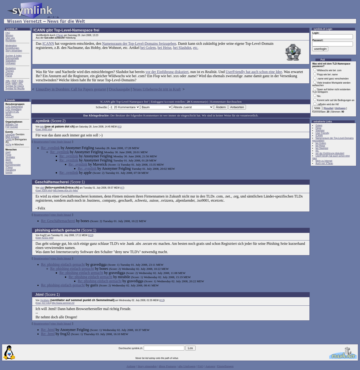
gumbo (9, 162)
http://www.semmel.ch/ (62, 303)
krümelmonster (13, 165)
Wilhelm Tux (12, 124)
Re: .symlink (50, 148)
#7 (122, 187)
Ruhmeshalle (12, 58)
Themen (10, 71)
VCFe (8, 144)
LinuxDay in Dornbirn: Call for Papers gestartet (71, 89)
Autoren (210, 366)
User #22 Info (43, 303)
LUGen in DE (12, 111)
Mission (9, 35)
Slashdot (319, 130)
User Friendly (322, 133)
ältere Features (167, 366)
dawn (8, 159)
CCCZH (10, 117)
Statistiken (11, 60)
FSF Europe (12, 127)
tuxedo (9, 172)
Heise (318, 128)
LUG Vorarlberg (13, 109)
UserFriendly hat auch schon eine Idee (254, 72)
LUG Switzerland (14, 106)
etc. (195, 48)
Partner (9, 73)
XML (8, 81)
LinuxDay (10, 134)
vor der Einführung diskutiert (167, 72)
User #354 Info (43, 190)
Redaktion (11, 68)
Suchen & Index (14, 55)
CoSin (9, 139)
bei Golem (148, 48)
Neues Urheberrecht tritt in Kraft (156, 89)
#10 (91, 235)
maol (8, 152)
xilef (42, 187)
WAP (14, 83)
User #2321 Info (44, 238)
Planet (9, 76)
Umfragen (11, 63)
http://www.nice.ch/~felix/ (65, 190)
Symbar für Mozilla (15, 88)
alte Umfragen (187, 366)
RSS (21, 81)
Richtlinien (11, 40)
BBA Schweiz (12, 137)
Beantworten (41, 141)
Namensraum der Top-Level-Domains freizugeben (139, 43)
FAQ (8, 33)
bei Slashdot (182, 48)
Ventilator (10, 157)
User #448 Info (43, 129)
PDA (8, 83)
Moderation (11, 45)
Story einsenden (14, 50)
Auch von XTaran (324, 163)
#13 (162, 300)
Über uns (10, 38)
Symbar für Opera (15, 86)
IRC (21, 83)
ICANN (48, 43)
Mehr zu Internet (323, 161)
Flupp (8, 154)
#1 (119, 126)
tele (42, 126)
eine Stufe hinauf (61, 141)
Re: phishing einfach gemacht (63, 264)
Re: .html (48, 330)
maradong (11, 170)
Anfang (131, 366)
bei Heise (164, 48)
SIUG (8, 114)
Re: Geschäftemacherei (58, 221)
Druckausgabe (119, 89)
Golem (318, 125)
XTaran (9, 167)
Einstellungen (12, 48)
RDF (14, 81)
